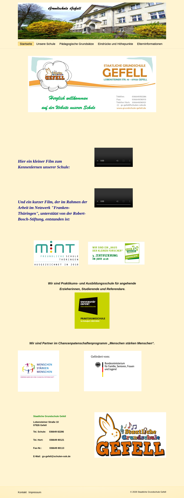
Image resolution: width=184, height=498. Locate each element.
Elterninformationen (149, 43)
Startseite (26, 43)
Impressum (34, 492)
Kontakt (22, 492)
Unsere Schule (45, 43)
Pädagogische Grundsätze (76, 43)
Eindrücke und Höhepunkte (115, 43)
